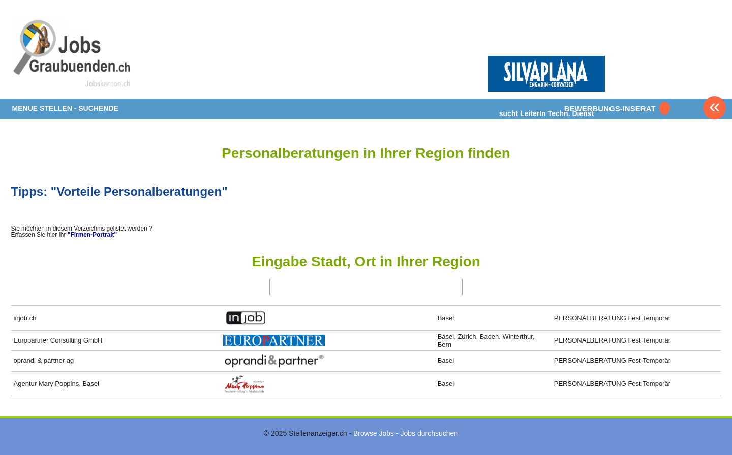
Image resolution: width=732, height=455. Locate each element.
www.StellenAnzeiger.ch (72, 53)
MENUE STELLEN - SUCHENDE (65, 108)
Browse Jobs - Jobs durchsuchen (405, 433)
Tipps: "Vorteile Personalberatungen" (119, 191)
